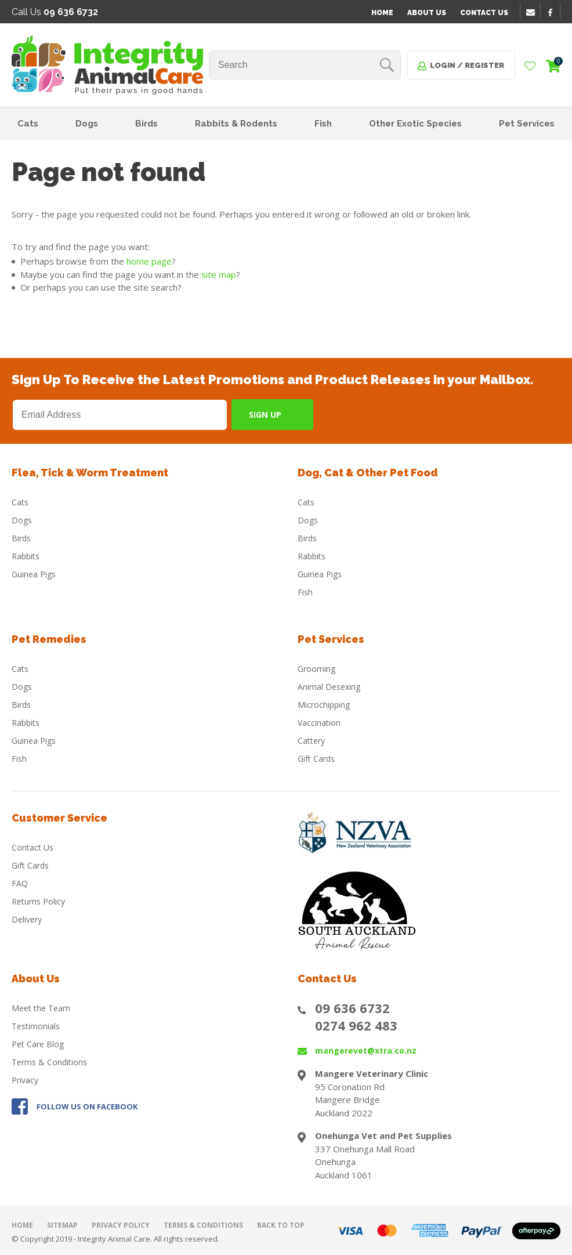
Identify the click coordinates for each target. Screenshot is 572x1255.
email (532, 12)
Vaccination (319, 722)
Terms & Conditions (49, 1062)
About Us (426, 13)
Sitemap (62, 1225)
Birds (146, 123)
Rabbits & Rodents (236, 123)
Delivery (27, 919)
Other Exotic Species (415, 123)
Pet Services (527, 123)
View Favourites (530, 67)
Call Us (55, 11)
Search (387, 64)
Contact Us (484, 13)
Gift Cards (316, 758)
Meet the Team (41, 1008)
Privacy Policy (121, 1225)
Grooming (316, 668)
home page (149, 261)
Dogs (86, 123)
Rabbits (25, 556)
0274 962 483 (356, 1025)
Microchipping (324, 704)
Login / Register (467, 65)
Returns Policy (38, 901)
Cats (27, 123)
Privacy (25, 1080)
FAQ (20, 883)
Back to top (281, 1225)
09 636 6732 (352, 1008)
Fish (323, 123)
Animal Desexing (329, 686)
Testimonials (36, 1026)
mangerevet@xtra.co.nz (366, 1050)
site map (218, 274)
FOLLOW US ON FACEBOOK (87, 1106)
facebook (554, 12)
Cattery (311, 740)
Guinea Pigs (34, 574)
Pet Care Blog (38, 1044)
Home (382, 13)
